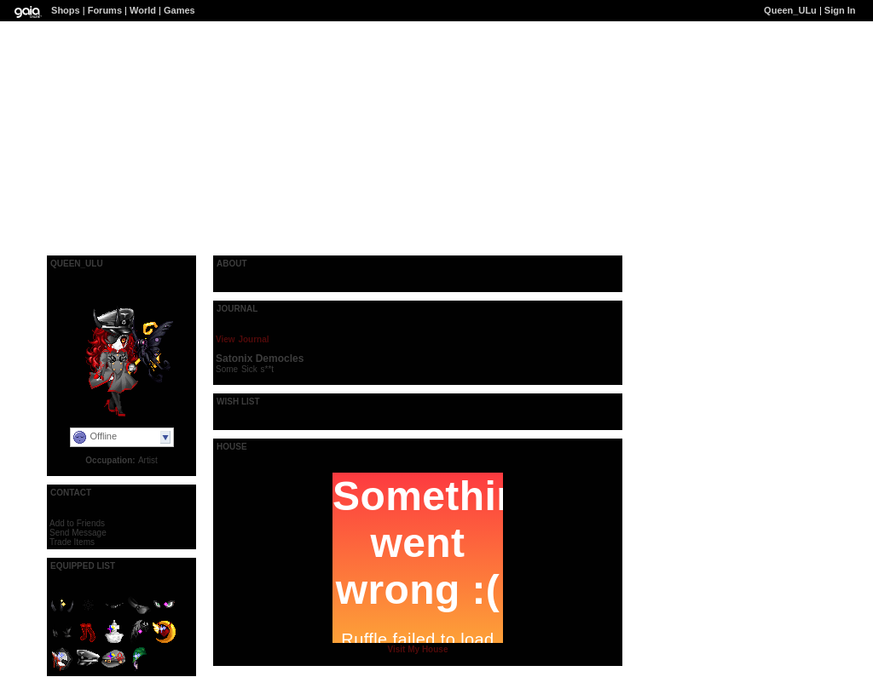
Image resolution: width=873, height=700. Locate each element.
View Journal (242, 339)
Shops (65, 10)
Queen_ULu (790, 10)
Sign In (840, 10)
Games (179, 10)
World (143, 10)
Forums (105, 10)
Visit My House (418, 649)
